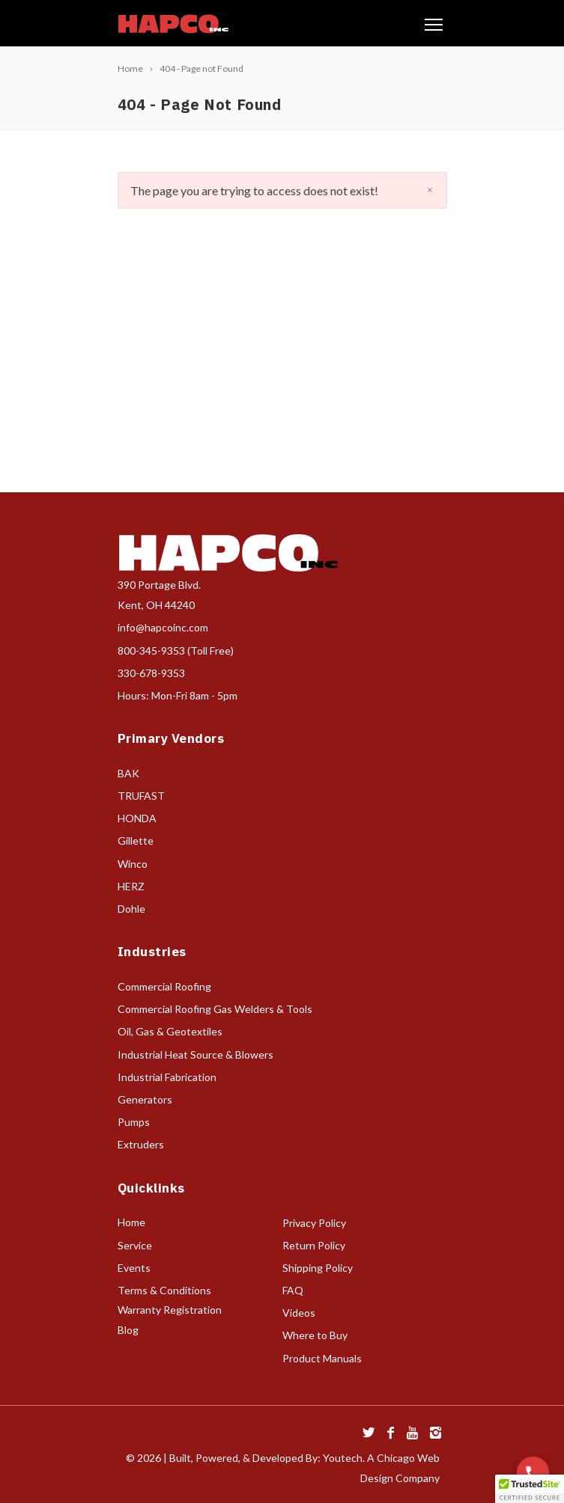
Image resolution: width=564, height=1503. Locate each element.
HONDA (137, 818)
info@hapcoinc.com (163, 627)
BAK (128, 773)
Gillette (136, 840)
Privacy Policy (314, 1222)
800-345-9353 (151, 650)
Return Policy (313, 1245)
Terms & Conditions (164, 1290)
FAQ (292, 1290)
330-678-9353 (151, 673)
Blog (128, 1329)
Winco (133, 863)
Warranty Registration (170, 1309)
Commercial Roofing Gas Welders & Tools (215, 1008)
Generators (145, 1099)
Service (135, 1245)
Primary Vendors (171, 738)
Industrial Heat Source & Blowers (195, 1054)
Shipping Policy (317, 1267)
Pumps (134, 1121)
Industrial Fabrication (167, 1077)
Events (134, 1267)
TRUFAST (141, 795)
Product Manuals (322, 1358)
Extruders (141, 1144)
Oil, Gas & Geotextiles (170, 1031)
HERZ (131, 886)
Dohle (131, 908)
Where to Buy (315, 1335)
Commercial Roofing (164, 986)
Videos (298, 1312)
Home (131, 1222)
